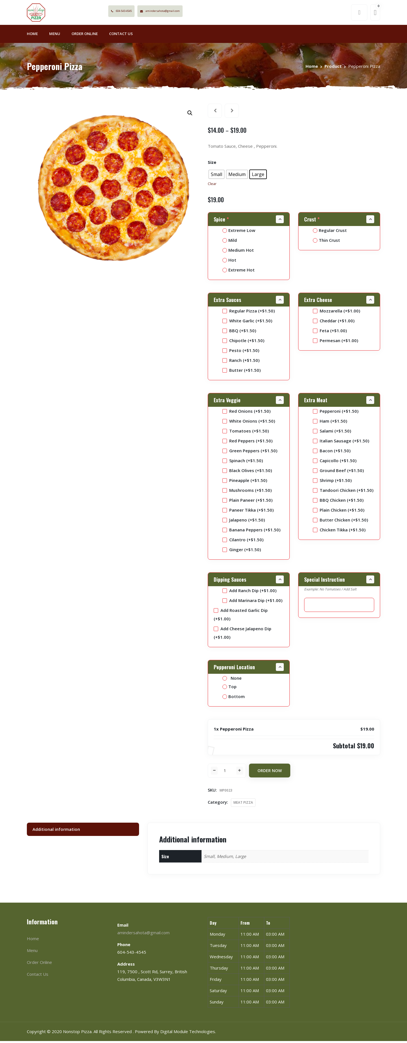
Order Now (269, 772)
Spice (222, 221)
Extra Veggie (227, 401)
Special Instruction (324, 581)
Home (32, 35)
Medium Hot (238, 252)
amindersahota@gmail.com (182, 12)
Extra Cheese (318, 301)
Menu (54, 35)
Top (229, 688)
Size (212, 164)
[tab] (83, 831)
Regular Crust (330, 232)
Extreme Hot (238, 271)
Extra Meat (315, 401)
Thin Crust (326, 242)
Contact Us (121, 35)
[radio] (216, 176)
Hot (229, 261)
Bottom (233, 698)
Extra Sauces (227, 301)
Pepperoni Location (234, 668)
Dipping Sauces (230, 581)
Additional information (56, 831)
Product (333, 68)
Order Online (85, 35)
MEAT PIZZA (243, 804)
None (232, 680)
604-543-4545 (135, 12)
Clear (212, 185)
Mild (229, 242)
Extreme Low (238, 232)
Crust (312, 221)
